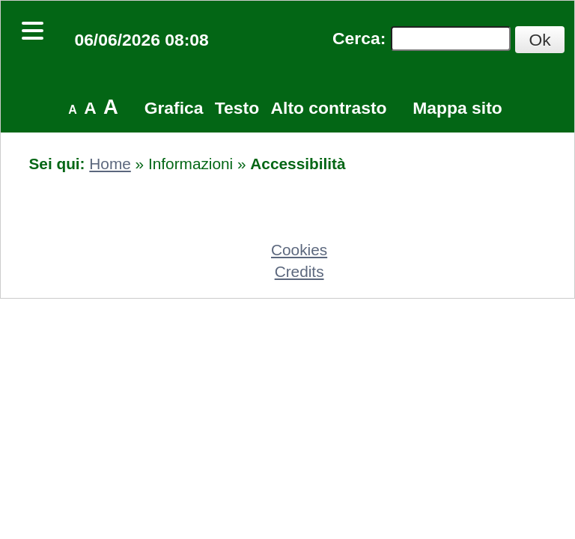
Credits (299, 271)
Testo (237, 108)
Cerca (356, 38)
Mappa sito (457, 108)
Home (109, 163)
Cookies (299, 249)
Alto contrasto (329, 108)
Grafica (174, 108)
